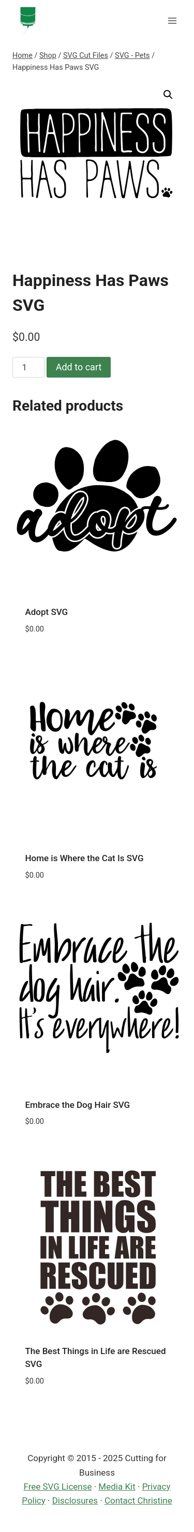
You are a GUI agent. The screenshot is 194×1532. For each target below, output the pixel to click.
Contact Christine (138, 1500)
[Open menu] (172, 20)
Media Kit (116, 1486)
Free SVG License (57, 1486)
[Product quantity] (28, 367)
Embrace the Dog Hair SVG (77, 1105)
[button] (168, 94)
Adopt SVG (46, 612)
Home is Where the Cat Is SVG (84, 858)
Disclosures (75, 1500)
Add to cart (79, 367)
